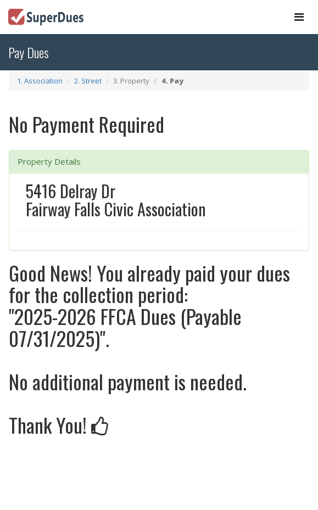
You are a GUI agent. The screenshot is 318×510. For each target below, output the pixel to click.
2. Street (88, 81)
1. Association (40, 81)
